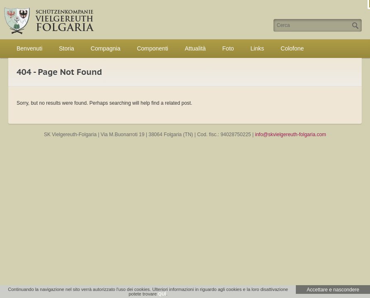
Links (257, 48)
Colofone (292, 48)
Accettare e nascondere (333, 289)
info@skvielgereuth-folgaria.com (290, 134)
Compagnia (106, 48)
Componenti (152, 48)
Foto (228, 48)
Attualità (195, 48)
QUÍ (162, 293)
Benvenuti (29, 48)
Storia (66, 48)
